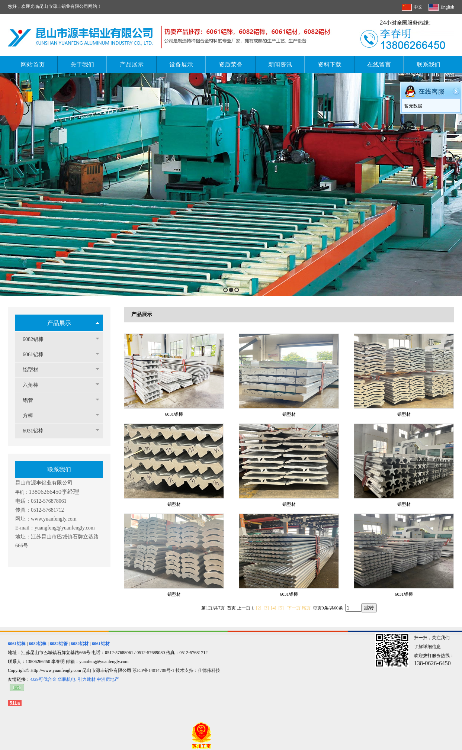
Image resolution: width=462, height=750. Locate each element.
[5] (281, 608)
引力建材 (87, 679)
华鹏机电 (67, 679)
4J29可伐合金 (43, 679)
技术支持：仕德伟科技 (198, 670)
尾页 (306, 608)
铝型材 (34, 370)
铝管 (32, 400)
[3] (266, 608)
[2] (259, 608)
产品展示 (59, 323)
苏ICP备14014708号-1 (154, 670)
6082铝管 (59, 643)
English (447, 7)
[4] (273, 608)
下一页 (294, 608)
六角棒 (34, 385)
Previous (6, 184)
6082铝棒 (37, 339)
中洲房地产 (108, 679)
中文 (418, 7)
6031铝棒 (37, 431)
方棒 (32, 415)
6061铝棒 (37, 354)
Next (454, 184)
